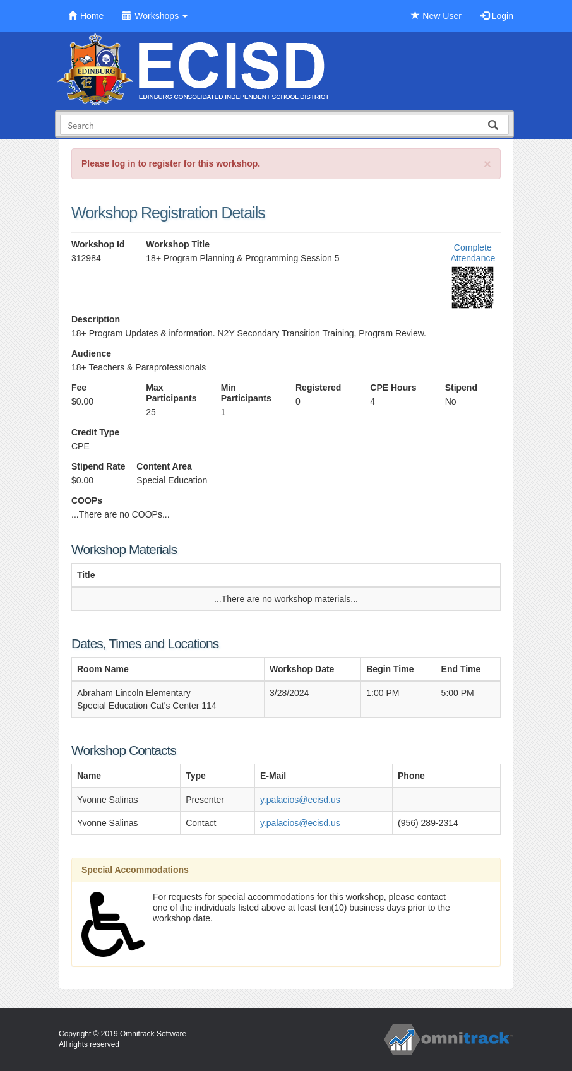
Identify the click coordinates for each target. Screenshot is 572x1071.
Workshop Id (98, 244)
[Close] (487, 163)
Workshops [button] (155, 16)
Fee (78, 387)
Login (496, 16)
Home (86, 16)
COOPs (86, 500)
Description (95, 319)
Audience (91, 353)
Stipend (461, 387)
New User (436, 16)
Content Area (163, 466)
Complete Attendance (472, 252)
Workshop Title (178, 244)
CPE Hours (393, 387)
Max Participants (171, 392)
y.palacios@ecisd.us (300, 800)
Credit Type (95, 432)
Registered (318, 387)
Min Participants (246, 392)
